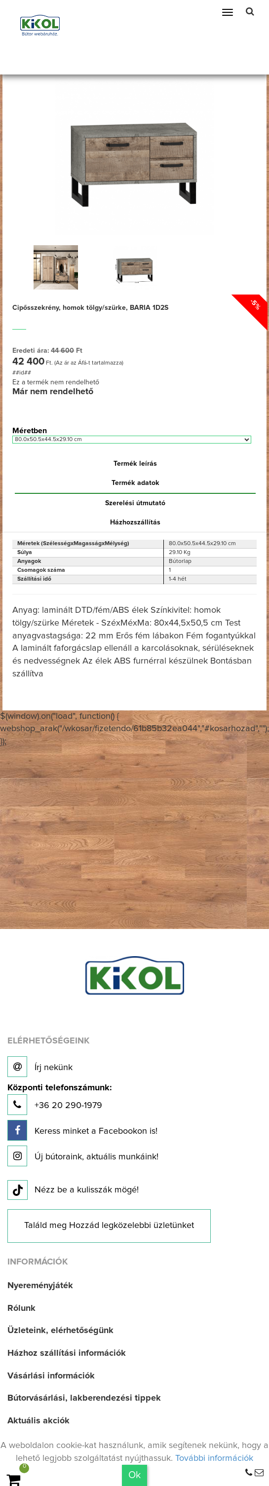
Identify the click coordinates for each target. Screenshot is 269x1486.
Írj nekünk (40, 1066)
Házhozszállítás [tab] (135, 522)
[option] (55, 267)
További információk (214, 1458)
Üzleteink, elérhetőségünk (60, 1330)
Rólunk (21, 1308)
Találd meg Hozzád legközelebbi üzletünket (109, 1225)
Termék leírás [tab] (135, 463)
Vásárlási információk (51, 1376)
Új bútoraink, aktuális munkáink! (82, 1156)
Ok (134, 1475)
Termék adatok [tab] (135, 483)
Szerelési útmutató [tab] (135, 503)
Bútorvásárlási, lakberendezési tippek (84, 1398)
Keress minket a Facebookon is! (82, 1130)
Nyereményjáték (40, 1285)
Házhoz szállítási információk (66, 1353)
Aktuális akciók (38, 1420)
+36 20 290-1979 (59, 1099)
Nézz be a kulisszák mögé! (73, 1190)
